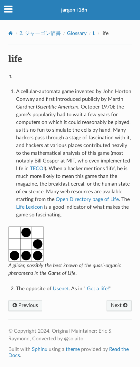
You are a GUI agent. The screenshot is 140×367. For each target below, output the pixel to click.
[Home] (10, 33)
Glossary (77, 33)
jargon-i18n (74, 10)
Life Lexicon (29, 207)
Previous (25, 305)
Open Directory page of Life (87, 199)
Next (119, 305)
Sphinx (39, 349)
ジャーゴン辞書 (40, 33)
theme (73, 349)
